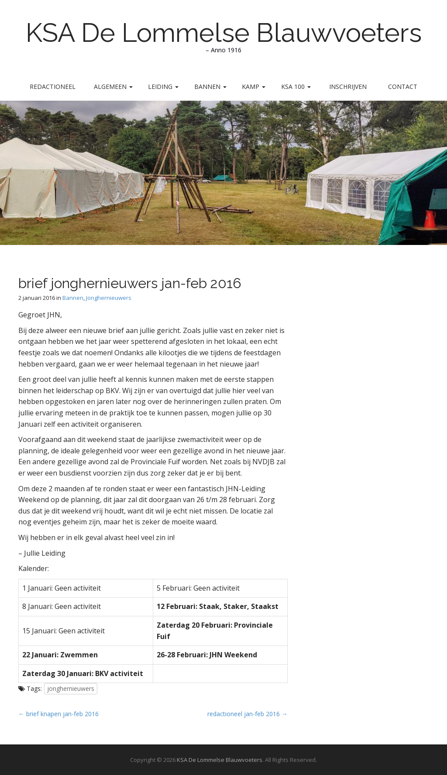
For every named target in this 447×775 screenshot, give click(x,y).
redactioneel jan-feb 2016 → (247, 714)
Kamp (253, 86)
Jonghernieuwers (108, 298)
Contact (402, 86)
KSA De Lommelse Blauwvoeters (224, 32)
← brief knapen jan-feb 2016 (58, 714)
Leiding (163, 86)
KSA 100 (296, 86)
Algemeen (113, 86)
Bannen (210, 86)
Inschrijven (348, 86)
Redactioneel (53, 86)
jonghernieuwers (70, 688)
